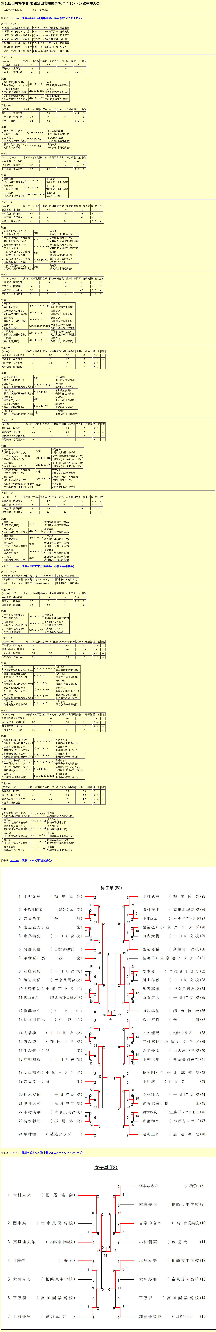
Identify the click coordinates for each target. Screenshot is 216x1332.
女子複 (4, 566)
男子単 (4, 860)
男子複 (4, 18)
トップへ (14, 18)
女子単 (4, 1153)
